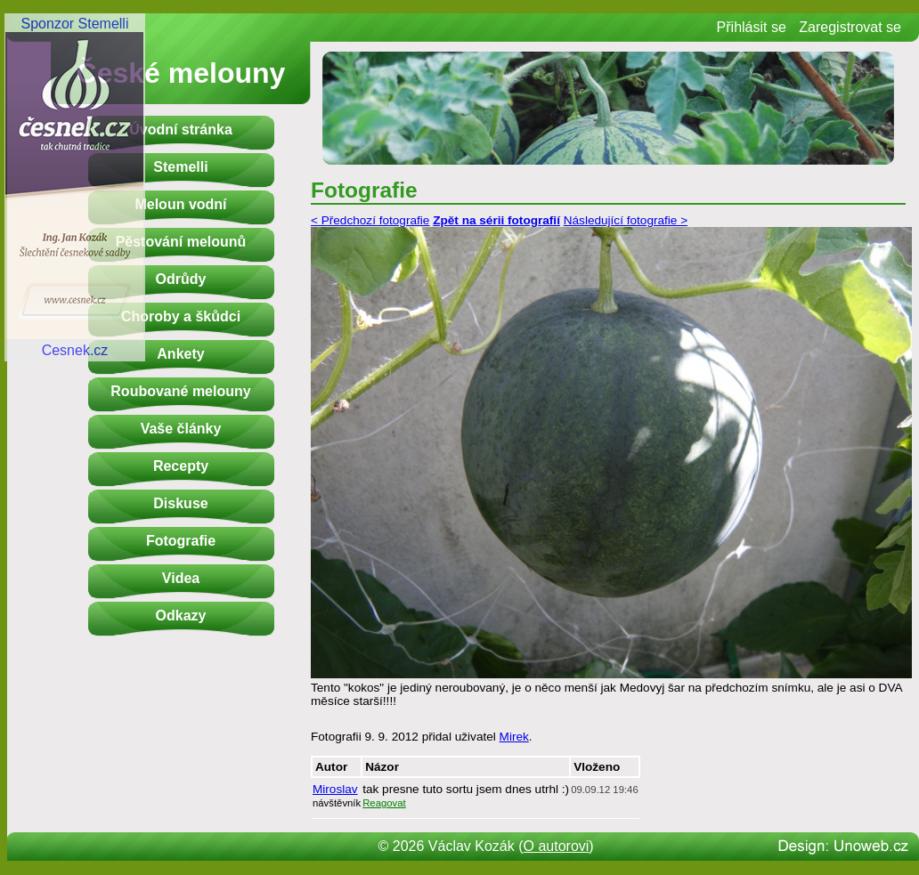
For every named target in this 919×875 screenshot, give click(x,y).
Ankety (180, 353)
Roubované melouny (180, 391)
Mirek (514, 736)
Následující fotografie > (625, 220)
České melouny (181, 73)
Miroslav (335, 789)
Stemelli (180, 166)
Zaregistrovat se (850, 27)
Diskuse (180, 503)
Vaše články (181, 428)
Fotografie (181, 540)
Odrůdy (181, 279)
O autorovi (557, 846)
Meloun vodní (180, 204)
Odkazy (181, 615)
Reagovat (384, 803)
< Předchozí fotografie (370, 220)
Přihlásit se (751, 27)
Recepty (180, 466)
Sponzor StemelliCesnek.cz (74, 187)
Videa (180, 578)
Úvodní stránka (180, 129)
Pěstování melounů (181, 241)
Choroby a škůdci (180, 316)
